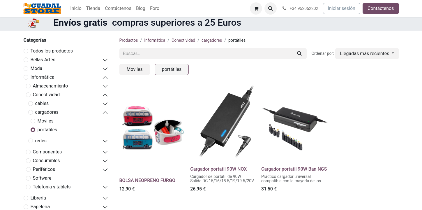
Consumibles (46, 160)
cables (42, 103)
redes (41, 141)
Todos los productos (52, 51)
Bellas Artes (43, 59)
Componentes (47, 152)
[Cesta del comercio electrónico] (256, 8)
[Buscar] (299, 53)
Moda (37, 68)
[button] (270, 8)
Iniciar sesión (341, 8)
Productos (128, 40)
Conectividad (46, 94)
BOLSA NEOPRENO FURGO (147, 180)
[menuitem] (76, 8)
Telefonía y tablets (52, 187)
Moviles (46, 121)
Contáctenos (381, 8)
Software (42, 178)
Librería (38, 198)
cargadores (47, 112)
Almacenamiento (50, 86)
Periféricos (44, 169)
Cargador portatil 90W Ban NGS (294, 169)
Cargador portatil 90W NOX (218, 169)
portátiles (47, 129)
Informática (42, 77)
